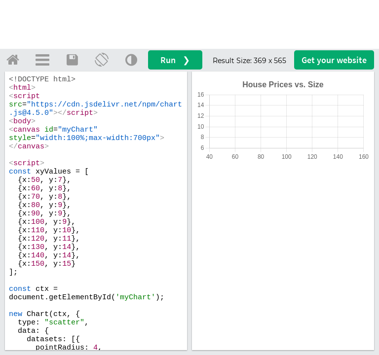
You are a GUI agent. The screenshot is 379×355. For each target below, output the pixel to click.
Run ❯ (175, 60)
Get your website (334, 60)
